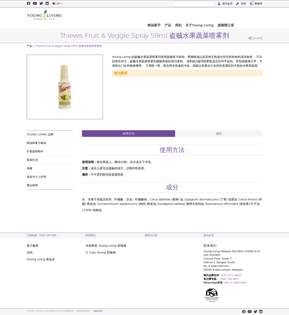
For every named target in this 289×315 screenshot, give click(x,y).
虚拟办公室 (150, 235)
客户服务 (33, 245)
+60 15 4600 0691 (235, 282)
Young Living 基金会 (41, 259)
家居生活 (32, 160)
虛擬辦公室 (252, 14)
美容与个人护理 (36, 177)
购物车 (256, 3)
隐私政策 (98, 311)
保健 (29, 168)
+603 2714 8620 (230, 275)
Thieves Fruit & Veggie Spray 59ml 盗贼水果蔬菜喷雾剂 (69, 46)
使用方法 (128, 133)
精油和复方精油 (36, 143)
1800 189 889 (228, 279)
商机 (204, 14)
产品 (193, 14)
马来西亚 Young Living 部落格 (106, 245)
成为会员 (225, 3)
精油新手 (179, 14)
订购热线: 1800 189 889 (41, 235)
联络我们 (91, 235)
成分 (219, 133)
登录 (241, 3)
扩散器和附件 (35, 151)
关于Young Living (226, 14)
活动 (30, 252)
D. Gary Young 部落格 (101, 252)
